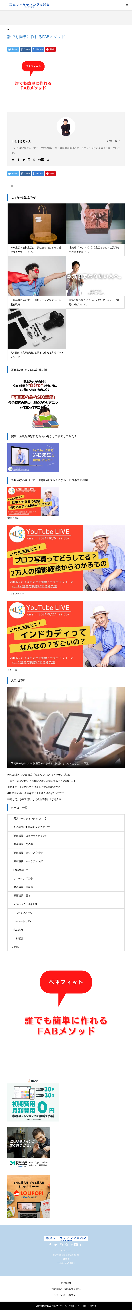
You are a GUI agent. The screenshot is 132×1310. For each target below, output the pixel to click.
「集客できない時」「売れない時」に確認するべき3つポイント (41, 780)
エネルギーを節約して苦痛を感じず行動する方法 (33, 787)
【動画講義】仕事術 (22, 887)
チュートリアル (23, 921)
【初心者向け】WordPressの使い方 (30, 827)
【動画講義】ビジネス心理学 (27, 852)
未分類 (19, 938)
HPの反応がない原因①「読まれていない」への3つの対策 (38, 774)
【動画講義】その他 (22, 844)
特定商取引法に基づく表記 (66, 1288)
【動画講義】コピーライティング (29, 835)
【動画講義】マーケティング (27, 861)
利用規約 (66, 1282)
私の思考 (18, 929)
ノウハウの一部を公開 (25, 904)
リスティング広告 (23, 878)
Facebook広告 (21, 870)
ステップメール (23, 912)
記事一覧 (112, 141)
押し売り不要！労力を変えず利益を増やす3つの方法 (35, 793)
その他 (15, 947)
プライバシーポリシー (66, 1294)
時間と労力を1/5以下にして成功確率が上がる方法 (34, 799)
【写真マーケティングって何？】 (29, 818)
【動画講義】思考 (21, 895)
